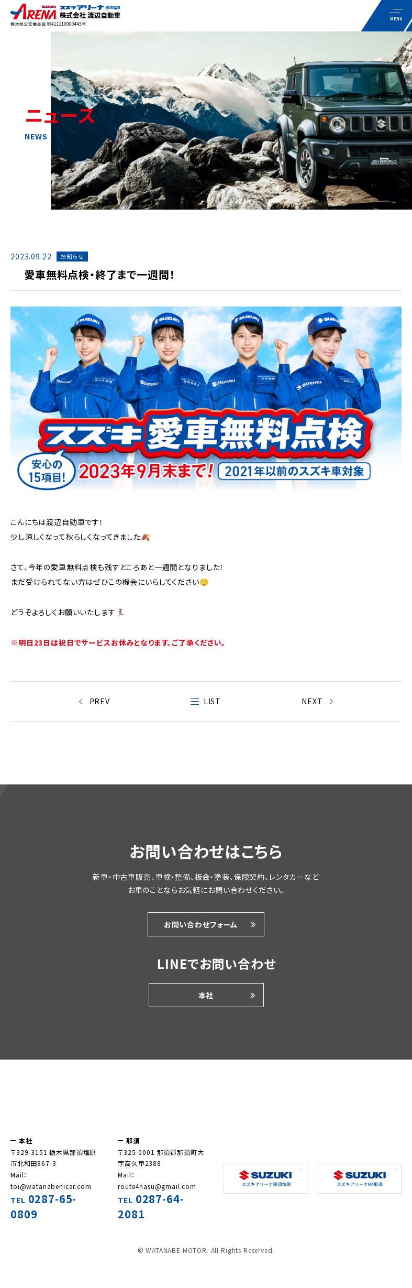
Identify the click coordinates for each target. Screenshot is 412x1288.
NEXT (312, 701)
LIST (212, 701)
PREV (100, 701)
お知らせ (72, 256)
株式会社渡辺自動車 (206, 1102)
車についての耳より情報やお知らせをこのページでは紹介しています (65, 15)
